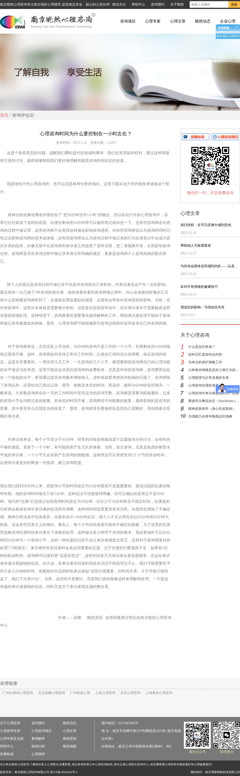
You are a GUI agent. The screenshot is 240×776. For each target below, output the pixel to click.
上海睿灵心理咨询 (158, 693)
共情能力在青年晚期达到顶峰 (210, 416)
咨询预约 (158, 4)
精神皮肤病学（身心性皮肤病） (212, 409)
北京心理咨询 (130, 693)
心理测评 (38, 754)
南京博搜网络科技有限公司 (222, 772)
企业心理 (227, 21)
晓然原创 (69, 738)
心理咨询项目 (41, 731)
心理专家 (153, 21)
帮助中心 (138, 4)
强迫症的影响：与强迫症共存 (202, 307)
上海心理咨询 (105, 693)
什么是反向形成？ (201, 347)
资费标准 (7, 754)
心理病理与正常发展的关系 (208, 378)
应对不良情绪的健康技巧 (199, 287)
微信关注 (119, 4)
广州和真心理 (80, 693)
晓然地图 (69, 746)
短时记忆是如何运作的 (205, 354)
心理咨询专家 (10, 731)
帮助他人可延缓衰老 (195, 245)
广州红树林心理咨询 (18, 693)
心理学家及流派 (12, 738)
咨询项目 (128, 21)
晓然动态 (202, 21)
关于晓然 (177, 4)
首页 (4, 115)
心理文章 (178, 21)
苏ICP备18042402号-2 (63, 772)
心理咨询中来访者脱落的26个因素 (213, 393)
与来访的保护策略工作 (205, 362)
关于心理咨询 (10, 723)
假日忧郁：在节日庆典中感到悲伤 (205, 225)
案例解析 (38, 738)
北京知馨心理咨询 (51, 693)
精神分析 (38, 746)
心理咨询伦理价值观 (203, 385)
